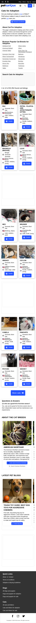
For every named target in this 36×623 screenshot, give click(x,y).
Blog (20, 1)
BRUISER (23, 224)
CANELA (5, 332)
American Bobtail (7, 48)
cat (8, 18)
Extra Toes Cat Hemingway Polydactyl (25, 51)
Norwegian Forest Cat (8, 59)
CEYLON (23, 260)
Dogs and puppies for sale (10, 596)
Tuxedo (20, 68)
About (24, 1)
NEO (4, 224)
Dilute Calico (22, 46)
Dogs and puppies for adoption (12, 593)
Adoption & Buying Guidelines (11, 582)
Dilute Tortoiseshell (8, 56)
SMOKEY (5, 260)
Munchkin (21, 63)
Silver (20, 48)
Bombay (20, 61)
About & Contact (8, 577)
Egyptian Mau (6, 61)
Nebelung (5, 66)
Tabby (4, 68)
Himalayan (21, 56)
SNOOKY (23, 369)
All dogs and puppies (9, 591)
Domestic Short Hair (8, 54)
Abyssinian (21, 59)
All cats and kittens (8, 605)
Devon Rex (5, 63)
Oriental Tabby (6, 50)
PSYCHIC (5, 369)
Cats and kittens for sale (10, 610)
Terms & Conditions (8, 580)
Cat (21, 14)
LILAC (22, 148)
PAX (3, 106)
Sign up (29, 1)
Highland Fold (6, 46)
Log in (34, 1)
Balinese (20, 54)
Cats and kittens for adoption (11, 607)
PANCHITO (24, 332)
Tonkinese (21, 66)
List (30, 5)
